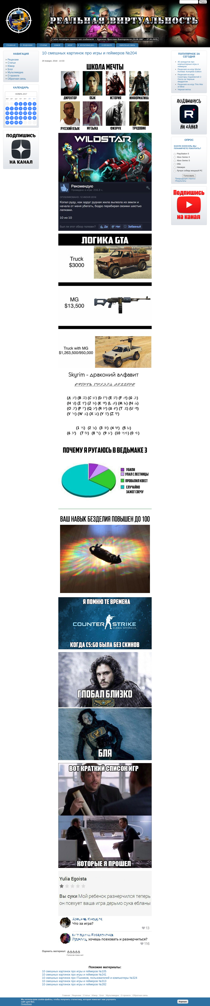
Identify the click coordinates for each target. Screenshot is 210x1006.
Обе (179, 164)
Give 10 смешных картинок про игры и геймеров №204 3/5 (73, 952)
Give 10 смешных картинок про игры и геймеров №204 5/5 (78, 952)
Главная (11, 45)
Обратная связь (127, 45)
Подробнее (26, 1004)
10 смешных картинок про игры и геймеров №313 (74, 981)
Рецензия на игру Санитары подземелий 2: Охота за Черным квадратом (190, 78)
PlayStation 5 (183, 153)
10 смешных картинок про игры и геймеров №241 (74, 974)
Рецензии (27, 45)
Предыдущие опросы (185, 178)
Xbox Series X (183, 157)
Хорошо (183, 1001)
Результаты (180, 181)
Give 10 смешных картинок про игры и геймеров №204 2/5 (70, 952)
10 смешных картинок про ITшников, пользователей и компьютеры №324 (89, 977)
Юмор (57, 45)
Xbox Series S (183, 160)
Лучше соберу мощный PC (189, 170)
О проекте (107, 45)
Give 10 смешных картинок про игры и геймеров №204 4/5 (76, 952)
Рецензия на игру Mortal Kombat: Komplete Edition (189, 70)
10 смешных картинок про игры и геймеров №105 (74, 971)
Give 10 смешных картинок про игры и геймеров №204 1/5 (68, 952)
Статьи (43, 45)
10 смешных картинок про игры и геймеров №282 (74, 984)
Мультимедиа (87, 45)
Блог (70, 45)
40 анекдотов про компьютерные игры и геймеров (188, 64)
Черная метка (184, 89)
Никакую (181, 167)
